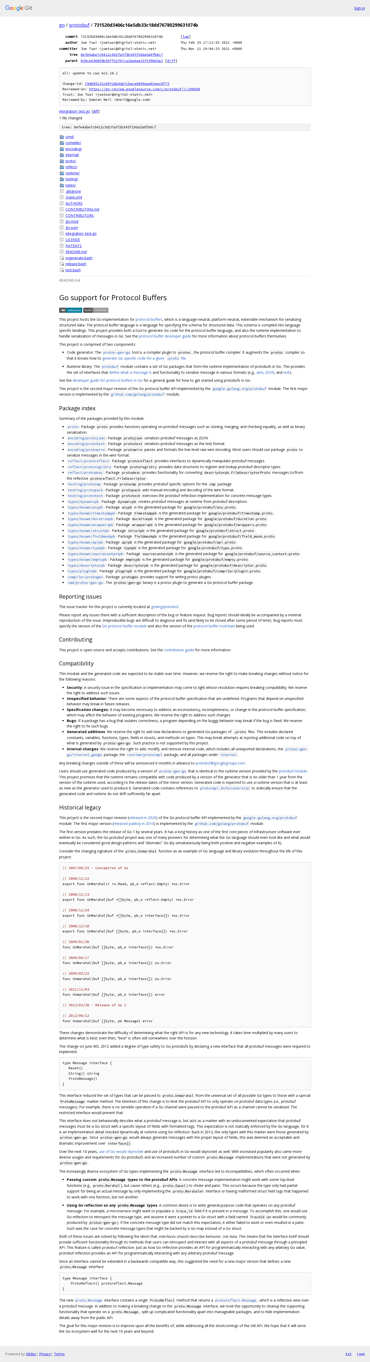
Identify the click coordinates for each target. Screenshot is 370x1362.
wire (259, 372)
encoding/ (74, 148)
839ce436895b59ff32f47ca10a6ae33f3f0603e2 (122, 60)
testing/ (72, 178)
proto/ (71, 160)
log (185, 36)
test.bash (73, 270)
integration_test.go (74, 111)
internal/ (72, 154)
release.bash (76, 263)
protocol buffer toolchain (214, 626)
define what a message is (130, 372)
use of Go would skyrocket (121, 1151)
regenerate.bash (79, 257)
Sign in (359, 8)
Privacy (45, 1353)
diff (171, 60)
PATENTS (74, 245)
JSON (269, 372)
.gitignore (73, 191)
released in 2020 (142, 817)
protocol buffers (149, 319)
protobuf (79, 25)
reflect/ (71, 166)
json (361, 1353)
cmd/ (70, 136)
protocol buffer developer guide (165, 336)
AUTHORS (74, 203)
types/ (71, 185)
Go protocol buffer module (124, 626)
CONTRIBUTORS (80, 215)
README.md (76, 251)
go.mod (72, 221)
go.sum (72, 227)
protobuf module (293, 771)
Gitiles (31, 1353)
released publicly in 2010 (134, 823)
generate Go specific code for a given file (144, 358)
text (286, 372)
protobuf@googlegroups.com (220, 763)
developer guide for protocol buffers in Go (108, 380)
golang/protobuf (164, 606)
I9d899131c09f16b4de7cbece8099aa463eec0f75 (127, 84)
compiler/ (73, 142)
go (62, 25)
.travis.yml (74, 197)
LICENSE (73, 239)
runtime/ (73, 173)
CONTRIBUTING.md (82, 209)
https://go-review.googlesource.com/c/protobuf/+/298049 (144, 89)
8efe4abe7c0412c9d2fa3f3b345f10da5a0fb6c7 (122, 54)
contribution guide (179, 649)
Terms (59, 1353)
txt (348, 1353)
